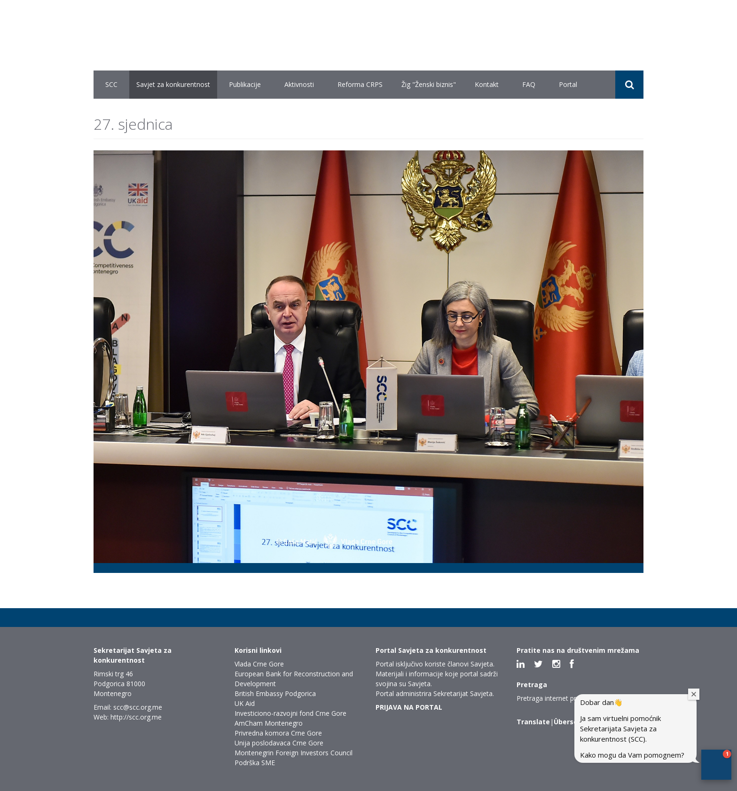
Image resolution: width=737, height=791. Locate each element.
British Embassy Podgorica (275, 693)
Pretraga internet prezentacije (562, 698)
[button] (716, 765)
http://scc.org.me (136, 717)
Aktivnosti (299, 84)
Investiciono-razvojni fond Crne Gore (290, 713)
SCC (111, 84)
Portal (568, 84)
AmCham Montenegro (269, 723)
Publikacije (245, 84)
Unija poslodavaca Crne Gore (279, 742)
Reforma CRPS (360, 84)
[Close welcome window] (693, 694)
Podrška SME (255, 762)
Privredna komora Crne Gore (278, 732)
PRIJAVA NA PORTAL (409, 707)
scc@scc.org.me (137, 707)
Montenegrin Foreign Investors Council (294, 752)
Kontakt (487, 84)
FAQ (528, 84)
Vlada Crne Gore (259, 663)
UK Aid (245, 703)
